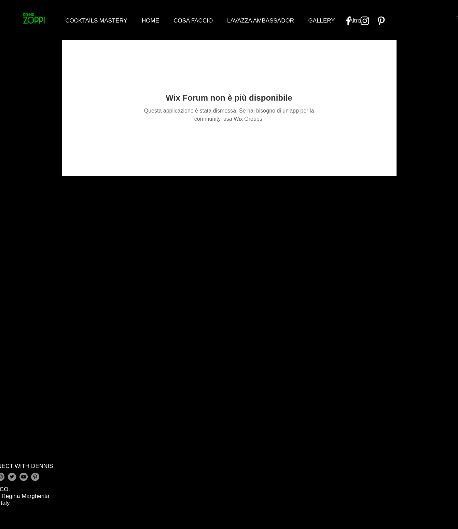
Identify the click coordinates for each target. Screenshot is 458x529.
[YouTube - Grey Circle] (23, 477)
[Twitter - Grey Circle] (12, 477)
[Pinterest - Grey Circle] (35, 477)
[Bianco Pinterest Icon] (381, 21)
